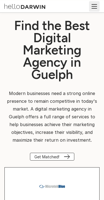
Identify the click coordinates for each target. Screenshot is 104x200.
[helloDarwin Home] (24, 6)
